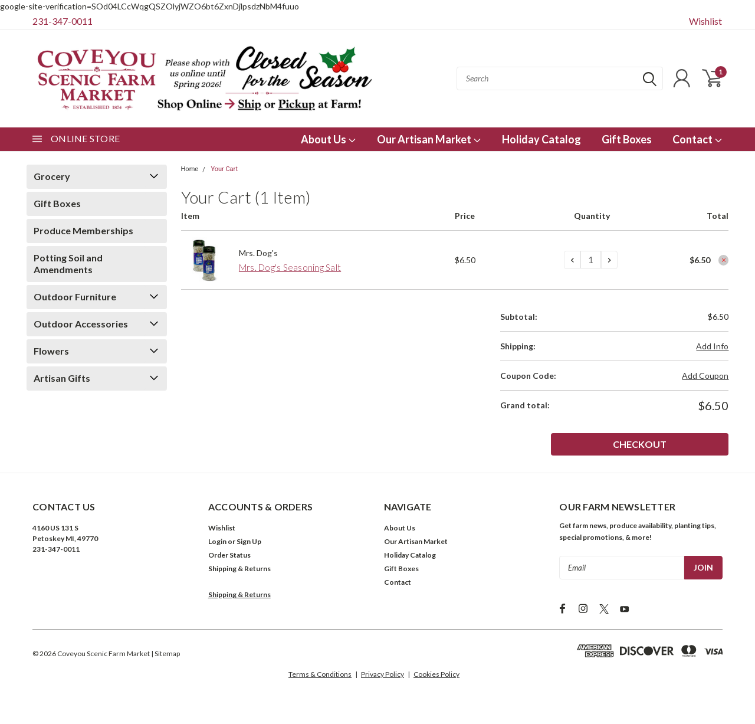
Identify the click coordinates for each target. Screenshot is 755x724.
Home (190, 169)
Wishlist (705, 21)
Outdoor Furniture (75, 296)
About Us (328, 139)
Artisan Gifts (62, 378)
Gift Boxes (627, 139)
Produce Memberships (83, 230)
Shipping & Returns (239, 568)
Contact (697, 139)
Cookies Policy (436, 674)
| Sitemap (165, 653)
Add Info (712, 346)
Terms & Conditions (320, 674)
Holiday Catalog (541, 139)
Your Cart (224, 169)
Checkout (686, 444)
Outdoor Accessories (81, 323)
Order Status (229, 555)
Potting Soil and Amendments (68, 263)
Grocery (52, 176)
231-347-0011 (62, 21)
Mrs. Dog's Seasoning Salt (290, 267)
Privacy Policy (382, 674)
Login (217, 541)
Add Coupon (705, 376)
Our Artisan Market (429, 139)
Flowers (51, 350)
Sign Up (249, 541)
